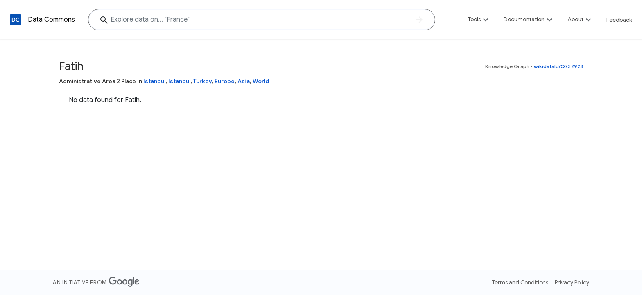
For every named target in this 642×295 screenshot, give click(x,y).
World (261, 81)
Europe (225, 81)
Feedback (619, 19)
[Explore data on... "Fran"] (262, 19)
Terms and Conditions (520, 282)
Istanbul (154, 81)
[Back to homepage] (15, 19)
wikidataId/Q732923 (558, 66)
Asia (243, 81)
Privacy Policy (572, 282)
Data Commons (51, 20)
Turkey (202, 81)
